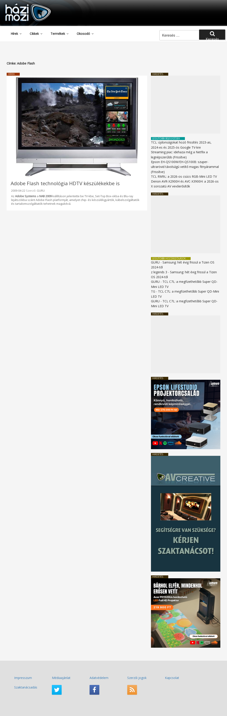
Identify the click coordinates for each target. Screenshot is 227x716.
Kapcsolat (172, 678)
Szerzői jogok (137, 678)
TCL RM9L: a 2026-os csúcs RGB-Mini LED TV (184, 176)
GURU (41, 191)
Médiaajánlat (61, 678)
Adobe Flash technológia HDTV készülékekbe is (65, 183)
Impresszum (23, 678)
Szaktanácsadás (25, 687)
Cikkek (36, 33)
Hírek (16, 33)
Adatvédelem (99, 678)
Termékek (60, 33)
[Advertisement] (185, 105)
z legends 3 (159, 272)
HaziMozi (21, 5)
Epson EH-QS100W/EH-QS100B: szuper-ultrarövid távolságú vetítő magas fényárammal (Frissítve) (185, 167)
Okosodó (85, 33)
